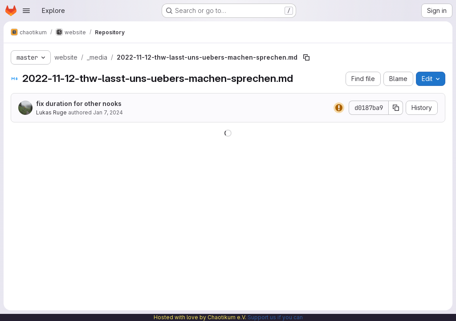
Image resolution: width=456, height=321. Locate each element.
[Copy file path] (306, 57)
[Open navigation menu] (26, 11)
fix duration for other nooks (79, 103)
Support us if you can (275, 317)
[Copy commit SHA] (396, 108)
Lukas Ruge (51, 112)
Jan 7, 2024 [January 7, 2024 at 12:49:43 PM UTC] (108, 112)
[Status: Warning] (339, 107)
